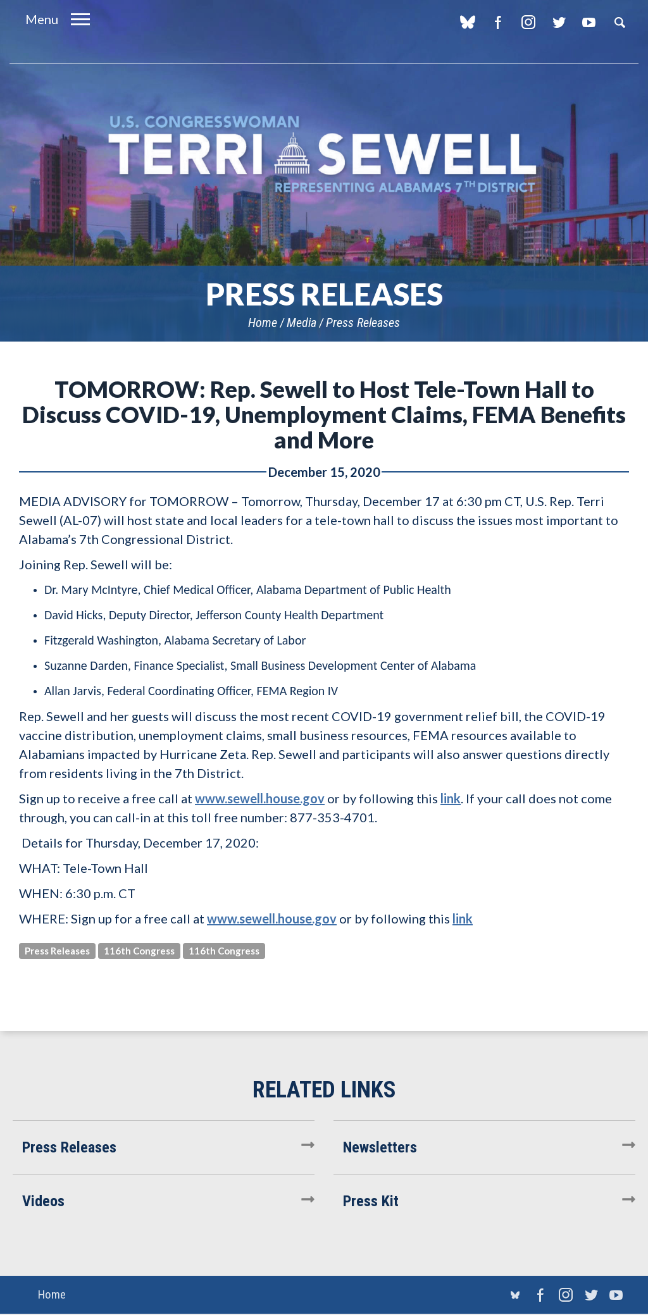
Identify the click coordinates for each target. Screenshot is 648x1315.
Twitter (558, 22)
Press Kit (371, 1201)
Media (301, 322)
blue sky (467, 22)
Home (262, 322)
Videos (43, 1201)
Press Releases (363, 322)
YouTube (589, 22)
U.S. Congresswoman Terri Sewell (324, 155)
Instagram (528, 22)
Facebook (498, 22)
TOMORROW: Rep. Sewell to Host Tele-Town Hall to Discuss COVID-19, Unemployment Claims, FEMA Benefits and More (324, 414)
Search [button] (619, 22)
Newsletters (380, 1147)
